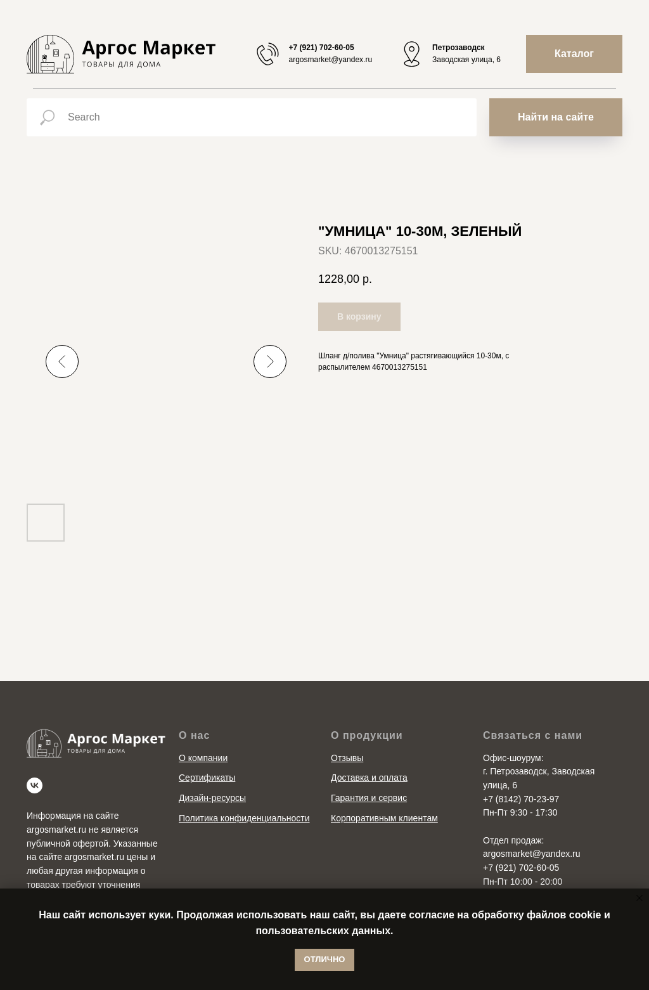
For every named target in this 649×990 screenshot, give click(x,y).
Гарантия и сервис (369, 798)
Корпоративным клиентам (384, 818)
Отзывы (347, 758)
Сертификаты (207, 777)
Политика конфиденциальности (244, 818)
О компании (203, 758)
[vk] (34, 785)
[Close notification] (639, 898)
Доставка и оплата (369, 777)
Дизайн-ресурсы (212, 798)
